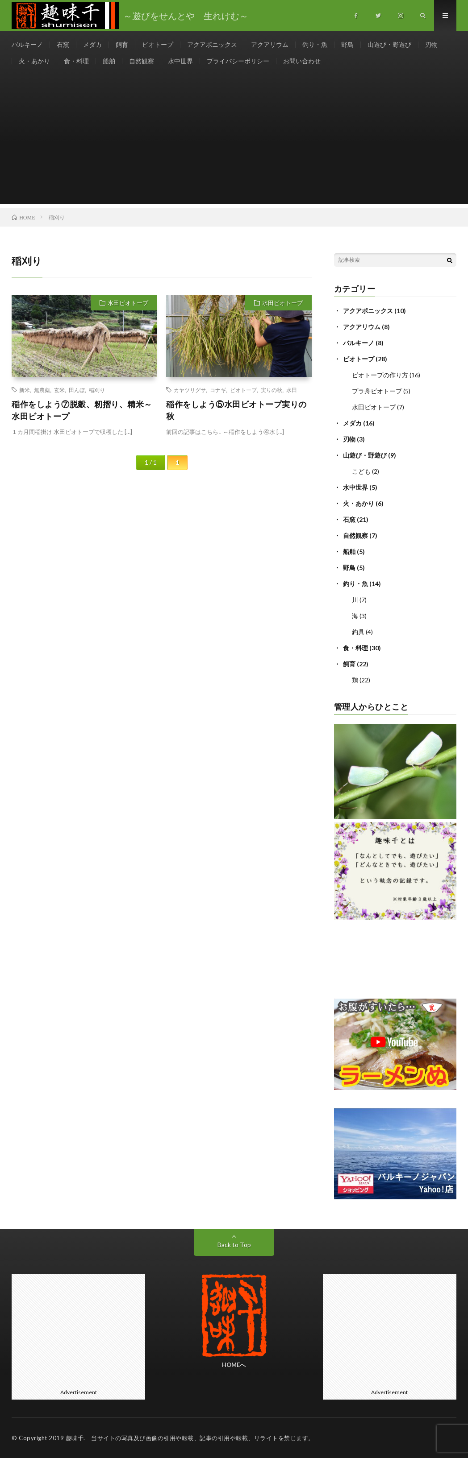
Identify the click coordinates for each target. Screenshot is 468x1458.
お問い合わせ (302, 61)
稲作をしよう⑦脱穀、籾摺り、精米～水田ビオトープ (82, 410)
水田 (291, 389)
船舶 (109, 61)
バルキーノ (27, 44)
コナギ (218, 389)
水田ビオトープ (128, 302)
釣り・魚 (314, 44)
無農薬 (42, 389)
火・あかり (34, 61)
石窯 (63, 44)
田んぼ (77, 389)
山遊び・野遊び (389, 44)
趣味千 (75, 1437)
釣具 (358, 632)
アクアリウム (269, 44)
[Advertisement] (234, 141)
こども (361, 471)
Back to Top (234, 1244)
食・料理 (76, 61)
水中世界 (180, 61)
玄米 (59, 389)
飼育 (122, 44)
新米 (24, 389)
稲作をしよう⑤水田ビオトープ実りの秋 (236, 410)
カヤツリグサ (190, 389)
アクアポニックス (212, 44)
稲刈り (97, 389)
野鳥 (347, 44)
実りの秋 (271, 389)
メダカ (92, 44)
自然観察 (141, 61)
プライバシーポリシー (238, 61)
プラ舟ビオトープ (377, 391)
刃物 (431, 44)
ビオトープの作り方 (380, 375)
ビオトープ (157, 44)
